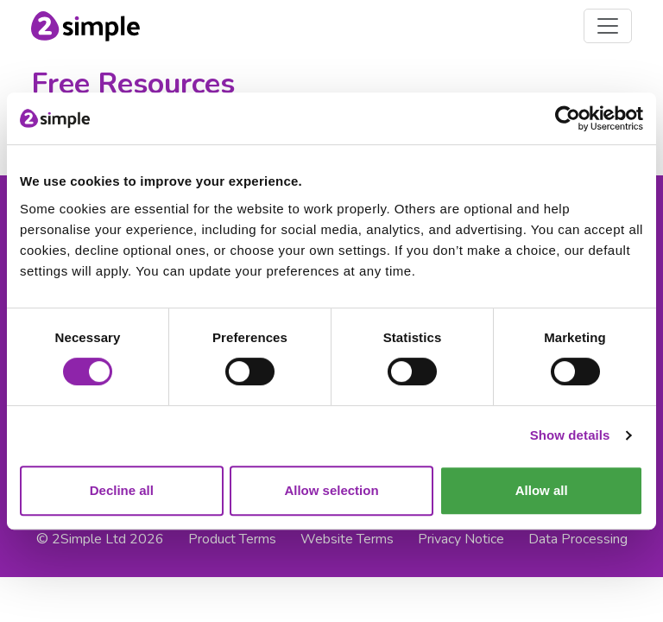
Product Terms (232, 539)
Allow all (541, 490)
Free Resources (133, 84)
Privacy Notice (461, 539)
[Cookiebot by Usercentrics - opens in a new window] (567, 118)
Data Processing (578, 539)
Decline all (122, 490)
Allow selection (331, 490)
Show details (570, 435)
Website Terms (347, 539)
